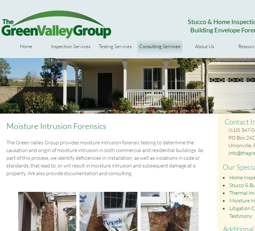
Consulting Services (159, 46)
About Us (204, 46)
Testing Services (115, 46)
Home (26, 46)
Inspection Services (70, 46)
